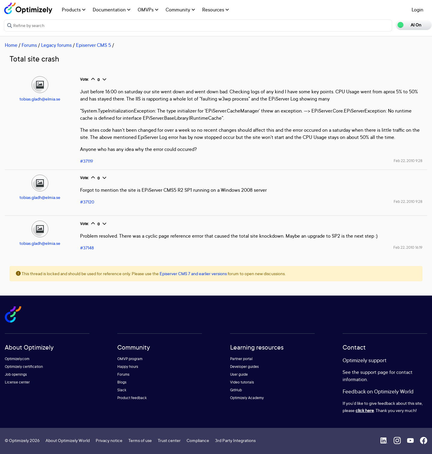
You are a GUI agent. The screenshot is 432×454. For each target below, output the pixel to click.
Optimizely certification (24, 366)
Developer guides (244, 366)
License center (17, 382)
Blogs (122, 382)
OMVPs (148, 9)
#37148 (87, 248)
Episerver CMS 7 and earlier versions (193, 273)
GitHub (236, 389)
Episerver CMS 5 (93, 45)
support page (374, 372)
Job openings (16, 374)
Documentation (111, 9)
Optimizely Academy (247, 397)
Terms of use (140, 440)
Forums (29, 45)
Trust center (169, 440)
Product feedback (132, 397)
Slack (121, 389)
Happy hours (127, 366)
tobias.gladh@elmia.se (40, 99)
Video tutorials (242, 382)
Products (74, 9)
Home (11, 45)
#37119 (86, 161)
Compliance (198, 440)
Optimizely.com (17, 358)
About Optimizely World (68, 440)
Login (417, 9)
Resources (215, 9)
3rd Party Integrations (235, 440)
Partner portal (241, 358)
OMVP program (129, 358)
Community (180, 9)
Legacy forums (56, 45)
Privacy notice (109, 440)
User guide (239, 374)
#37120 (87, 202)
